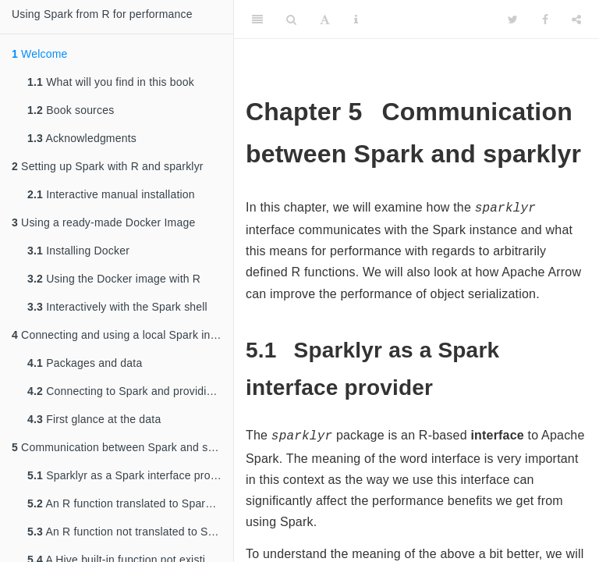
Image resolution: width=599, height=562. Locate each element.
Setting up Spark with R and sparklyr (108, 166)
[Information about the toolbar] (356, 19)
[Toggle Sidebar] (257, 19)
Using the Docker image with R (113, 278)
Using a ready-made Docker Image (103, 222)
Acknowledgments (81, 138)
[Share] (576, 19)
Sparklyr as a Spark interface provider (130, 475)
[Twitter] (513, 19)
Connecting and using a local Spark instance (122, 335)
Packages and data (84, 363)
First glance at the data (94, 419)
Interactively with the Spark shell (117, 307)
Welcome (40, 54)
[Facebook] (545, 19)
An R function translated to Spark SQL (130, 503)
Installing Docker (78, 250)
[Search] (291, 19)
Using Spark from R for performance (102, 14)
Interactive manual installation (111, 194)
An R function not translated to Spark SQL (130, 531)
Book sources (70, 110)
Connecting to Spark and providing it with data (130, 391)
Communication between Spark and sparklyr (122, 447)
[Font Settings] (325, 19)
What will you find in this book (110, 82)
